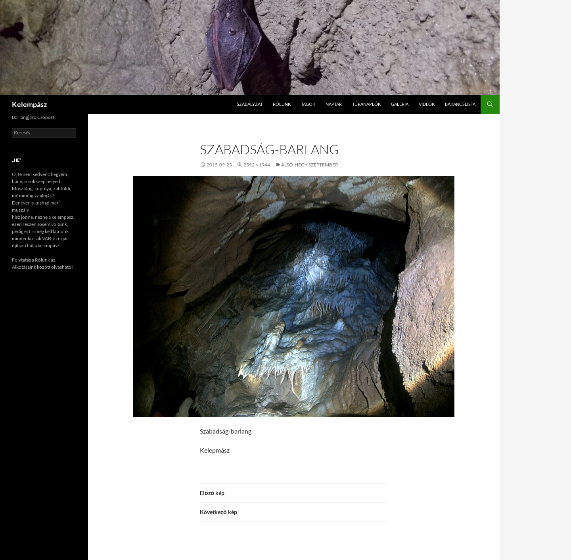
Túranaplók (366, 104)
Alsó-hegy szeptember (309, 165)
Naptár (334, 104)
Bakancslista (460, 104)
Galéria (399, 104)
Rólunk (282, 104)
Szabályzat (250, 104)
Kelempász (29, 104)
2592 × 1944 (256, 165)
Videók (427, 104)
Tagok (308, 104)
